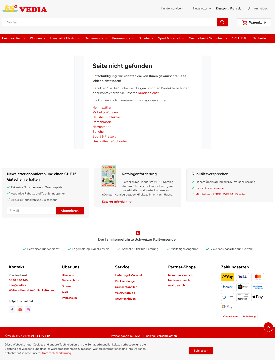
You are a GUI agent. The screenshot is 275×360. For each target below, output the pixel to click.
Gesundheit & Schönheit (110, 141)
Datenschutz (70, 280)
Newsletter (202, 8)
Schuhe (98, 131)
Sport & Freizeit (104, 136)
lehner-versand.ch (180, 275)
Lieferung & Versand (128, 275)
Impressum (69, 298)
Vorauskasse (230, 316)
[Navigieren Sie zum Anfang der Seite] (268, 327)
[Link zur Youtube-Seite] (21, 309)
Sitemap (67, 286)
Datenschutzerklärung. (57, 353)
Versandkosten (167, 336)
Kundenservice (173, 8)
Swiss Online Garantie (209, 188)
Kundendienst (148, 93)
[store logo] (24, 8)
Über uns (68, 275)
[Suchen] (222, 22)
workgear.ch (176, 285)
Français (235, 8)
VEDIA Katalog (125, 293)
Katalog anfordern (117, 201)
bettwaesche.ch (179, 280)
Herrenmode (101, 127)
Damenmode (102, 122)
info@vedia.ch (18, 285)
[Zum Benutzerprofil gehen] (258, 8)
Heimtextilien (102, 107)
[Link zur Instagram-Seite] (28, 309)
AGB (65, 292)
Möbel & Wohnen (105, 112)
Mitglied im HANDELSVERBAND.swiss (220, 194)
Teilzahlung (249, 316)
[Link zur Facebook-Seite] (13, 309)
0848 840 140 (18, 280)
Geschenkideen (125, 298)
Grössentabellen (126, 287)
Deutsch (221, 8)
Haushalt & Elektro (106, 117)
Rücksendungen (125, 281)
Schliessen (201, 350)
